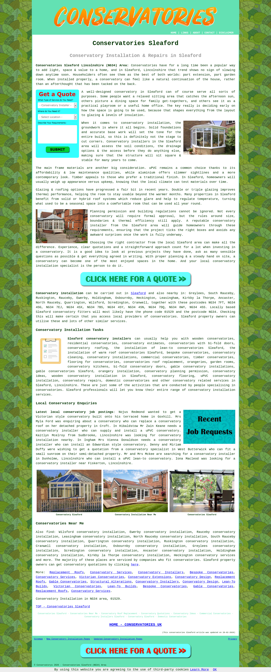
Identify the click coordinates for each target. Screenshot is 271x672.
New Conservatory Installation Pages (68, 639)
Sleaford (138, 293)
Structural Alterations (111, 581)
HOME (174, 32)
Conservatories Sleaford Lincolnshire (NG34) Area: (82, 65)
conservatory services (215, 555)
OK (215, 669)
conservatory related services (201, 380)
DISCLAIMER (226, 32)
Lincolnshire (66, 385)
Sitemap (38, 639)
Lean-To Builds (122, 586)
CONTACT (209, 32)
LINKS (184, 32)
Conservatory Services (111, 572)
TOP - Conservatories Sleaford (63, 606)
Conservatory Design (193, 577)
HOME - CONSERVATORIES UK (135, 624)
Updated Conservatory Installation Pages (118, 639)
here (134, 564)
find (50, 532)
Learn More (199, 669)
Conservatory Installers (161, 572)
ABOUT (196, 32)
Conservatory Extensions (149, 577)
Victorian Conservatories (101, 577)
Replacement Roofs (66, 572)
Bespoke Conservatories (211, 572)
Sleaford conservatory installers (99, 338)
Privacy (232, 639)
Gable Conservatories (68, 581)
